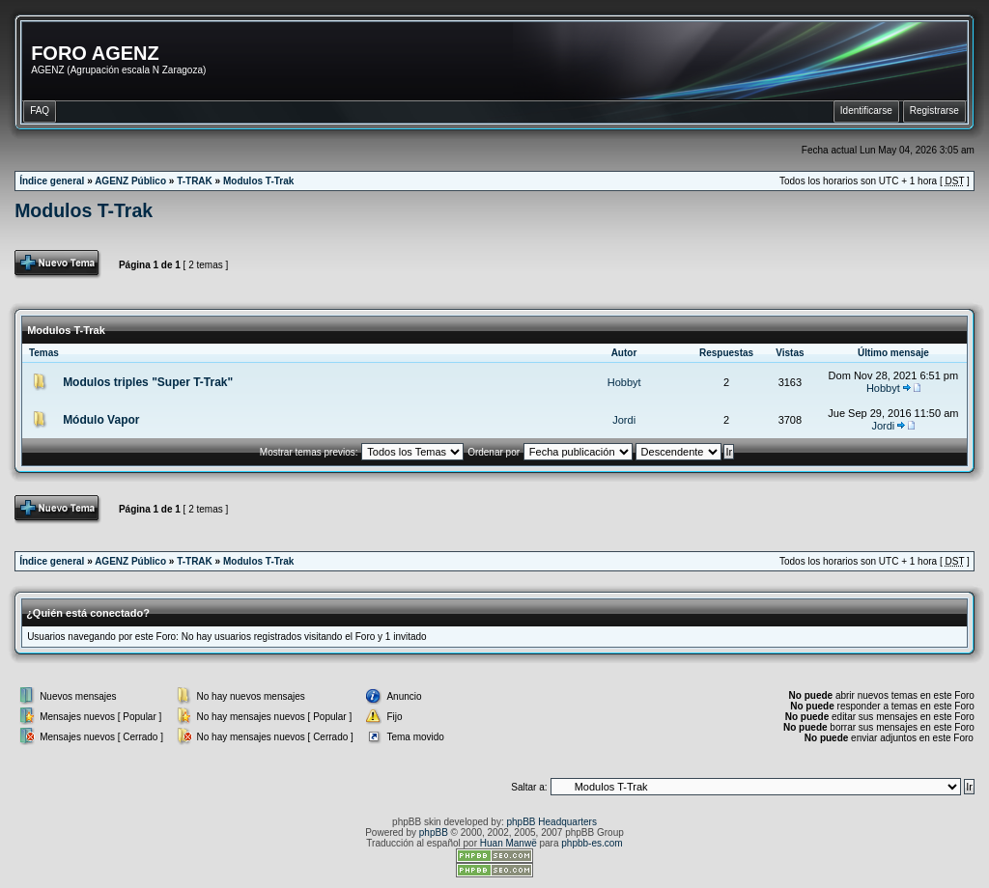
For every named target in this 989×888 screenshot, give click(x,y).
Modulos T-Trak (258, 181)
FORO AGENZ (95, 53)
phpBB (433, 832)
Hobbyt (624, 382)
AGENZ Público (130, 181)
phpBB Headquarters (552, 822)
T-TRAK (194, 181)
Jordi (624, 420)
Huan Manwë (508, 843)
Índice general (51, 181)
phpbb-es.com (591, 843)
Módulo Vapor (101, 420)
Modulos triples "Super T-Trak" (148, 382)
